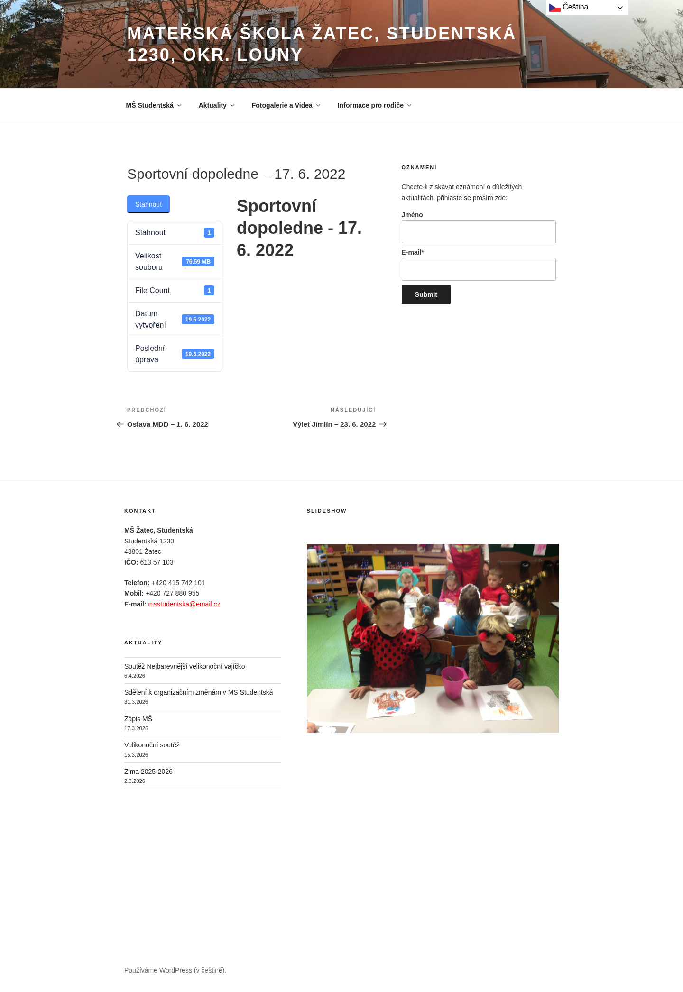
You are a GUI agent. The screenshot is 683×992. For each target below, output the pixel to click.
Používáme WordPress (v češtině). (175, 970)
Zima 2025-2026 (148, 771)
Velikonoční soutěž (152, 745)
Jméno (479, 227)
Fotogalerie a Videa (287, 105)
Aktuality (217, 105)
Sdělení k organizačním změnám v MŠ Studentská (198, 692)
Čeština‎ (569, 7)
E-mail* (479, 264)
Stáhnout (148, 204)
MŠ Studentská (154, 105)
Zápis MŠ (138, 719)
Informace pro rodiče (375, 105)
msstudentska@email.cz (184, 604)
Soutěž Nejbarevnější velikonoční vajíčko (184, 666)
